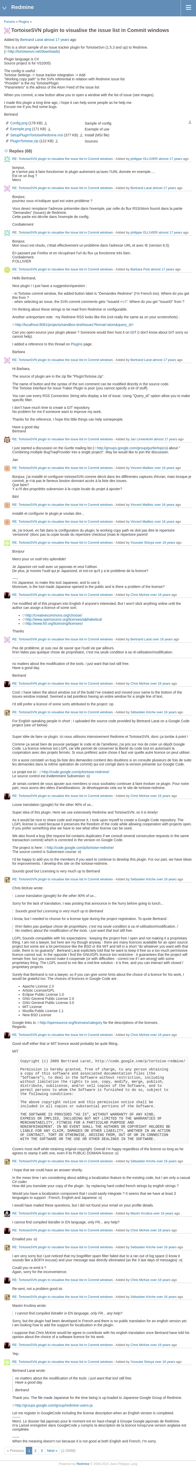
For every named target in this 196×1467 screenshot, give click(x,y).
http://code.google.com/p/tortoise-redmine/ (75, 772)
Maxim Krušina (141, 1214)
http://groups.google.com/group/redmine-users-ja (54, 1405)
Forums (9, 22)
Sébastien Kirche (142, 712)
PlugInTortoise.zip (24, 141)
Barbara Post (140, 269)
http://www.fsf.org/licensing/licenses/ (54, 623)
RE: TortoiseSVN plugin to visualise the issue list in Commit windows (62, 159)
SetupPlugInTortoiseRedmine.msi (36, 135)
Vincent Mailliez (141, 468)
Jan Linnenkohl (141, 439)
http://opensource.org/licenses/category (71, 1023)
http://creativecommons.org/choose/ (54, 615)
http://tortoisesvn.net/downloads (33, 51)
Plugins (24, 22)
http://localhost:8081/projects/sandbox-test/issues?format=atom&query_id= (74, 325)
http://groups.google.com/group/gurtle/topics (132, 448)
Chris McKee (139, 595)
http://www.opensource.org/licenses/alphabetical (64, 619)
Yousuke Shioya (142, 543)
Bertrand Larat (31, 40)
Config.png (19, 123)
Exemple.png (20, 129)
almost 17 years (56, 40)
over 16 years (164, 468)
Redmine (83, 1464)
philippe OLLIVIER (144, 159)
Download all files (190, 122)
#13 (123, 302)
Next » (52, 1451)
